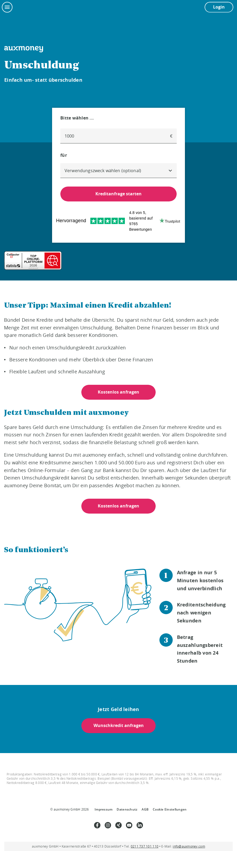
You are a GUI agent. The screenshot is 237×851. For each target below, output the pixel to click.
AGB (145, 809)
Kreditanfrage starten (118, 194)
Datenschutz (127, 809)
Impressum (103, 809)
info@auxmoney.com (189, 846)
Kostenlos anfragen (118, 392)
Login (219, 7)
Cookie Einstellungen (170, 809)
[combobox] (118, 170)
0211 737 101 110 (144, 846)
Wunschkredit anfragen (119, 725)
